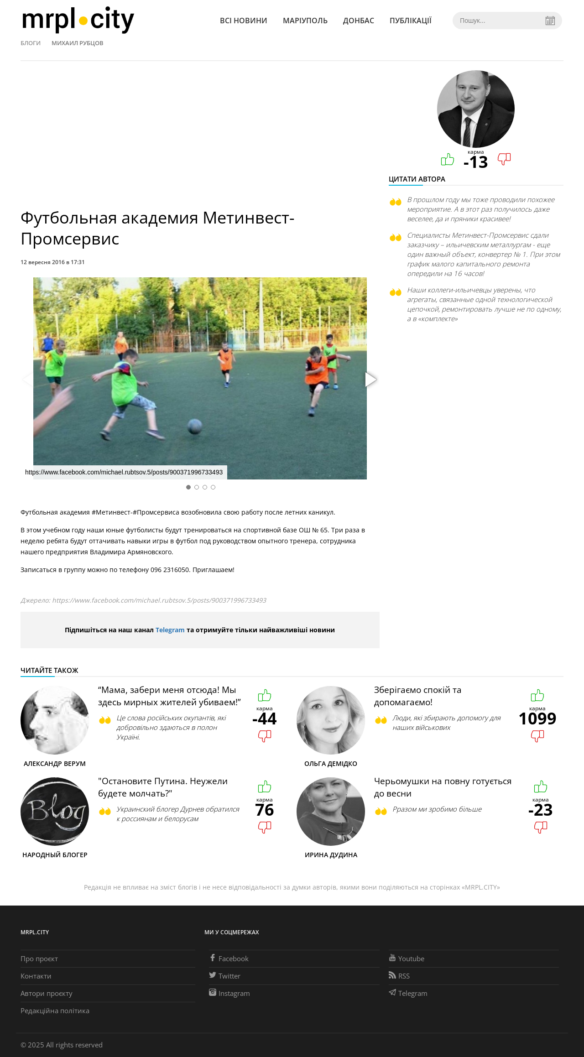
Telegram (170, 629)
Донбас (358, 21)
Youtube (406, 958)
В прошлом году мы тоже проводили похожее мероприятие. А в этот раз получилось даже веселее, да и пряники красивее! (480, 209)
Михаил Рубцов (78, 43)
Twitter (224, 975)
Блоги (31, 43)
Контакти (36, 975)
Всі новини (243, 21)
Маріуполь (305, 21)
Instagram (229, 993)
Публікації (411, 21)
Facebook (229, 958)
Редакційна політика (55, 1010)
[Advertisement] (200, 139)
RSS (399, 975)
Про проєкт (39, 958)
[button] (369, 380)
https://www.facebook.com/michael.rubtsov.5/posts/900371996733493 (159, 600)
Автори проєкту (47, 993)
